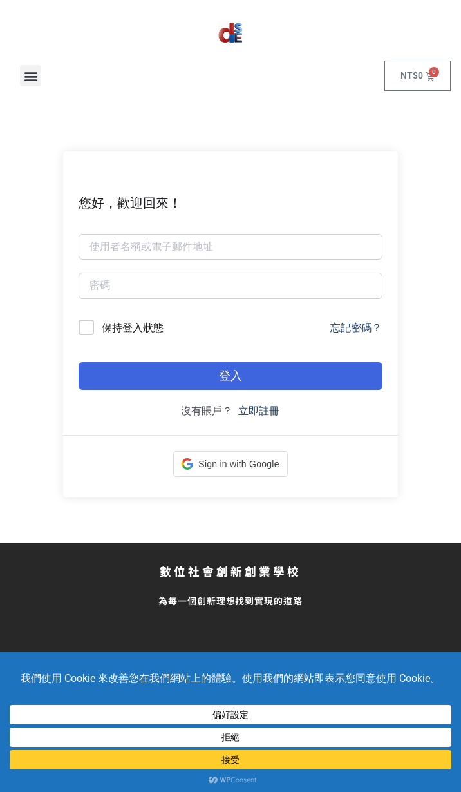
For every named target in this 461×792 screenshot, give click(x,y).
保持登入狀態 (133, 328)
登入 (230, 375)
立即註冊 (258, 411)
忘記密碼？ (356, 328)
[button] (30, 75)
